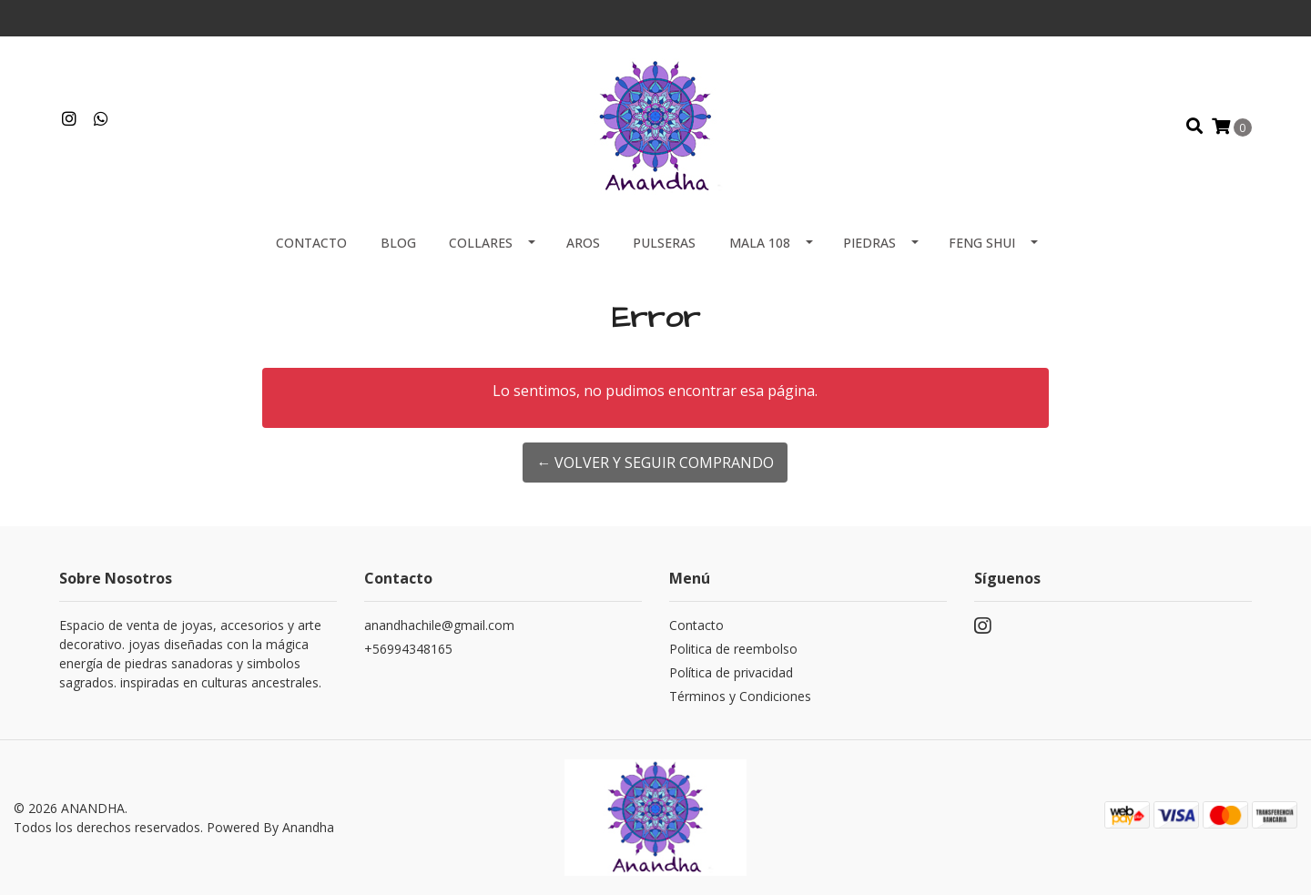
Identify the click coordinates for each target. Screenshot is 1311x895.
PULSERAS (664, 242)
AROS (583, 242)
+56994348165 (408, 648)
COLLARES (481, 242)
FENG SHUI (982, 242)
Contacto (311, 242)
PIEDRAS (869, 242)
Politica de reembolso (733, 648)
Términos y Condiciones (740, 696)
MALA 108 (759, 242)
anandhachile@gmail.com (439, 625)
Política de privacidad (731, 672)
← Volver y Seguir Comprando (655, 463)
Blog (398, 242)
